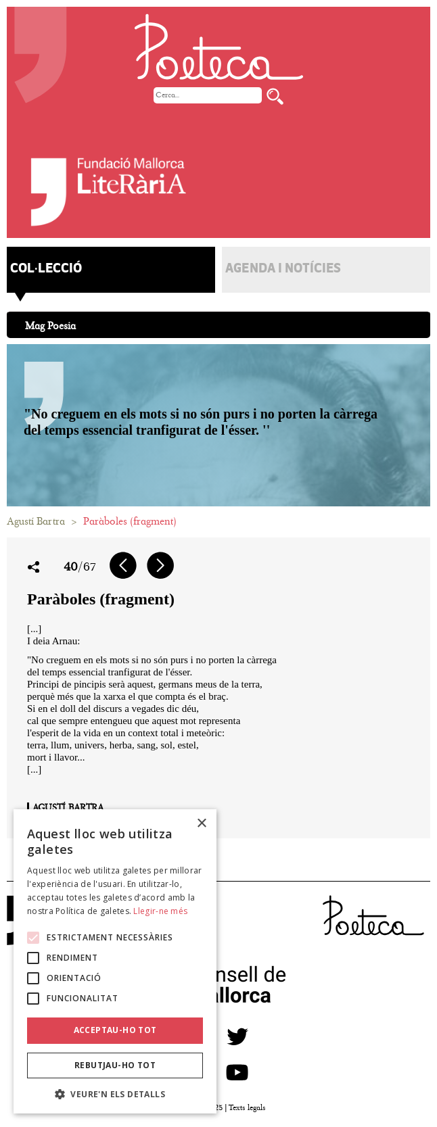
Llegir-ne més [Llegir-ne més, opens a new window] (160, 911)
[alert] (115, 961)
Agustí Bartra (36, 521)
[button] (115, 1093)
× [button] (201, 824)
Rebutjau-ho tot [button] (115, 1065)
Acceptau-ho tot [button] (115, 1030)
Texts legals (247, 1107)
